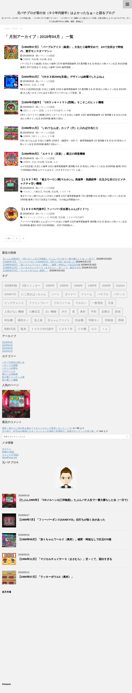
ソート (55, 294)
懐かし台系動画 (10, 374)
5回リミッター (30, 110)
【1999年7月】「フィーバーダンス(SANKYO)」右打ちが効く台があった (38, 262)
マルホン (27, 191)
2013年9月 (7, 348)
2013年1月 (7, 351)
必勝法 (105, 311)
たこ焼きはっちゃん (33, 294)
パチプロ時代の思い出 (13, 362)
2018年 (15, 29)
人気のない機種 (14, 311)
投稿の (8, 452)
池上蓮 (38, 320)
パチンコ (119, 294)
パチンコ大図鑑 (47, 55)
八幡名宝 (37, 191)
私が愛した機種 (10, 380)
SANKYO (10, 294)
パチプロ (103, 294)
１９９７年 (65, 191)
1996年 (64, 285)
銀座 (50, 59)
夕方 (64, 311)
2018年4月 (7, 345)
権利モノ (23, 320)
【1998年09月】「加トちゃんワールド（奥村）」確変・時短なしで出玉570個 (41, 265)
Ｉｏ (105, 328)
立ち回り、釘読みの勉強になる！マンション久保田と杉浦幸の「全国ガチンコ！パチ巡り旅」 (49, 431)
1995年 (50, 285)
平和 (93, 311)
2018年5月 (7, 342)
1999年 (26, 59)
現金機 (43, 59)
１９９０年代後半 (54, 110)
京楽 (34, 85)
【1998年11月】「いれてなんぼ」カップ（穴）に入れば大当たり (59, 128)
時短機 (35, 59)
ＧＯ (55, 162)
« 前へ (9, 238)
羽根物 (109, 320)
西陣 (41, 110)
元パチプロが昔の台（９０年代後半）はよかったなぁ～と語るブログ (66, 13)
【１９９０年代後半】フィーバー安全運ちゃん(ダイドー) (54, 209)
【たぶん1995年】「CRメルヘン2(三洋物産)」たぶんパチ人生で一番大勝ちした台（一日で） (49, 259)
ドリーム (86, 294)
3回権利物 (10, 285)
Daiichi (120, 285)
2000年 (26, 85)
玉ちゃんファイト (58, 320)
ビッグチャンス (41, 217)
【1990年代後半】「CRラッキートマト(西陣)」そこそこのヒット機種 (62, 102)
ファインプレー (38, 302)
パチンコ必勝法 (10, 368)
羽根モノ (94, 320)
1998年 (26, 136)
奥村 (83, 311)
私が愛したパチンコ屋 (13, 377)
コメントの (10, 455)
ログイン (6, 449)
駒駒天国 (10, 328)
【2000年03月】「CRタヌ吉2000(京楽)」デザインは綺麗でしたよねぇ (62, 76)
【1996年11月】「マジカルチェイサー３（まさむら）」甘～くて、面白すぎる (41, 267)
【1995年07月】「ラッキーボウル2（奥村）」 (25, 270)
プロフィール (62, 302)
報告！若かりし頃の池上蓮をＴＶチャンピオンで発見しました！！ (35, 428)
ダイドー (27, 217)
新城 (118, 311)
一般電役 (97, 302)
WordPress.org (9, 457)
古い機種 (50, 311)
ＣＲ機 (40, 85)
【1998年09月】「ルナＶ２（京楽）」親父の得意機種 (52, 153)
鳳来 (23, 328)
